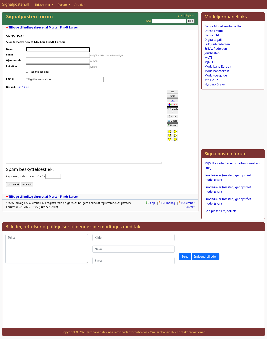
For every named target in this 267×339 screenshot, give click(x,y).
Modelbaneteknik (217, 71)
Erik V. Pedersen (216, 49)
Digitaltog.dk (214, 40)
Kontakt (190, 207)
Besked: (11, 87)
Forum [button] (63, 5)
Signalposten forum (29, 16)
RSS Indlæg (168, 203)
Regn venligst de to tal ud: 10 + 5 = (25, 176)
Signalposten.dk (16, 4)
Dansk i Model (214, 31)
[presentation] (207, 241)
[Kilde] (133, 237)
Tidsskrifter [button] (43, 5)
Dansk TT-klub (214, 35)
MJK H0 (210, 62)
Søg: (148, 21)
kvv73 (209, 57)
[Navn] (133, 249)
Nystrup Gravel (215, 84)
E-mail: (10, 54)
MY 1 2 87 (211, 80)
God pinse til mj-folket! (220, 211)
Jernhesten (212, 53)
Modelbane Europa (218, 66)
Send (185, 256)
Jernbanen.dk (96, 332)
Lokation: (12, 66)
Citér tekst (24, 87)
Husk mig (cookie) (39, 71)
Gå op (151, 203)
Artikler (80, 5)
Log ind (179, 15)
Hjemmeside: (14, 60)
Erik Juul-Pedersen (217, 44)
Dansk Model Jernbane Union (225, 26)
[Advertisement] (233, 119)
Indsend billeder (205, 256)
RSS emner (188, 203)
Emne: (10, 78)
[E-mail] (133, 260)
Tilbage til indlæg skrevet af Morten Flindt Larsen (44, 27)
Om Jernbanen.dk (162, 332)
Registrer (190, 15)
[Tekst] (46, 248)
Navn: (9, 49)
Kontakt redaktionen (191, 332)
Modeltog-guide (216, 75)
